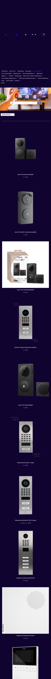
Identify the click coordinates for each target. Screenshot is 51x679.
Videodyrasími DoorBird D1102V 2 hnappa (25, 520)
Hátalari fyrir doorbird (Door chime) (25, 635)
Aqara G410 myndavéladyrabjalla (25, 289)
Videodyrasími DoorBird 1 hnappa (25, 462)
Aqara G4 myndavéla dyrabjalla (25, 174)
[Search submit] (39, 103)
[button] (16, 34)
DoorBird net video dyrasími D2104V (25, 578)
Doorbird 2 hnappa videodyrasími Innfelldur (25, 347)
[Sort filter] (8, 114)
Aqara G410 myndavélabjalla (25, 405)
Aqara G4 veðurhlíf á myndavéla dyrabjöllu (25, 232)
